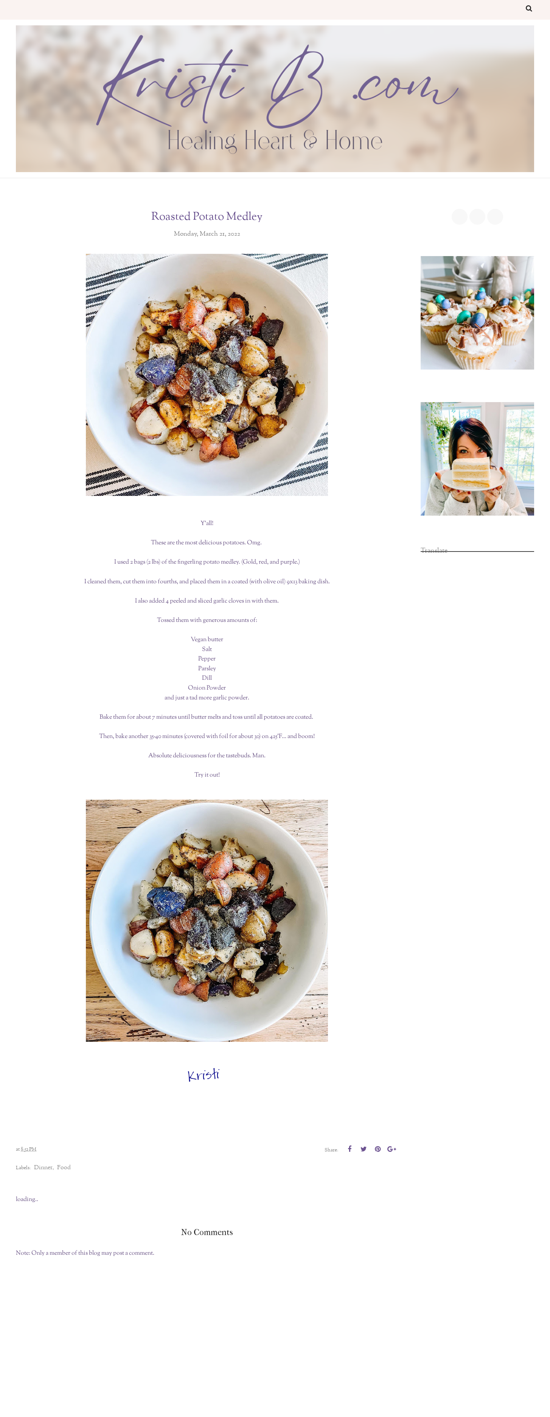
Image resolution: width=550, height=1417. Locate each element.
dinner (43, 1168)
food (64, 1168)
